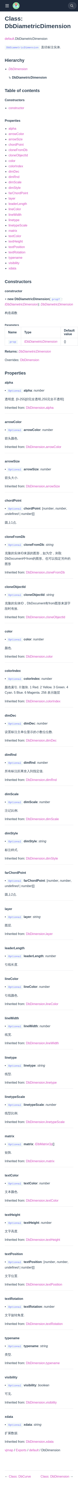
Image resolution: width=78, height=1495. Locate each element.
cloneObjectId (18, 155)
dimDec (13, 171)
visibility (13, 263)
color (11, 161)
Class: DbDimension (55, 1476)
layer (11, 198)
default (9, 38)
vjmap (9, 1450)
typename (15, 257)
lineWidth (15, 214)
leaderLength (17, 203)
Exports (21, 1450)
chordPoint (16, 144)
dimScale (15, 182)
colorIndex (15, 166)
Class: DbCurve (20, 1476)
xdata (12, 268)
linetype (13, 220)
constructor (16, 108)
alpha (12, 128)
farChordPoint (18, 193)
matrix (12, 230)
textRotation (16, 252)
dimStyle (14, 187)
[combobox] (72, 5)
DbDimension (29, 360)
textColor (14, 236)
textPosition (16, 247)
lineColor (14, 209)
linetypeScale (17, 225)
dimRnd (13, 177)
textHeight (15, 241)
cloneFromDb (17, 150)
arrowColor (16, 134)
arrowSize (15, 139)
